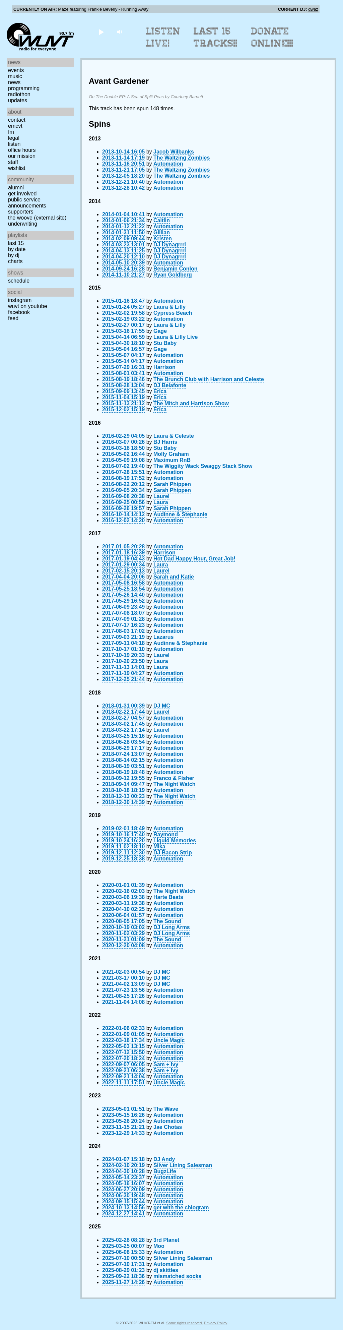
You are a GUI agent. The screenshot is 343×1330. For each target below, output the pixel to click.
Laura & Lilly (169, 307)
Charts (15, 261)
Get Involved (22, 193)
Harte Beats (168, 897)
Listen (14, 144)
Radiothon (19, 94)
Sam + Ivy (165, 1064)
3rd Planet (166, 1240)
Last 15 (16, 243)
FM (11, 132)
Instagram (19, 300)
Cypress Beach (172, 313)
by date (16, 249)
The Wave (165, 1109)
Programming (24, 88)
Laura (160, 502)
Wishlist (16, 168)
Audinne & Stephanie (180, 514)
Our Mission (22, 156)
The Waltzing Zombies (181, 158)
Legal (13, 138)
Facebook (19, 312)
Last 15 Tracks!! (215, 37)
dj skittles (165, 1270)
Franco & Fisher (173, 778)
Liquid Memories (174, 840)
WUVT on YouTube (27, 306)
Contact (16, 120)
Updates (17, 100)
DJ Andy (164, 1159)
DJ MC (161, 706)
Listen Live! (163, 37)
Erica (159, 391)
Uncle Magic (169, 1040)
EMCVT (15, 126)
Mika (159, 846)
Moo (158, 1246)
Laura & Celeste (173, 436)
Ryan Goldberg (172, 275)
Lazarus (163, 637)
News (14, 82)
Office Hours (22, 150)
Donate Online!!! (272, 37)
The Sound (167, 921)
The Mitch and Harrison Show (191, 403)
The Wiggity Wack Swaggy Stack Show (202, 466)
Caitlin (161, 220)
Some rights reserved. (184, 1323)
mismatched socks (177, 1276)
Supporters (20, 212)
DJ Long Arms (171, 927)
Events (16, 70)
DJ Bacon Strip (172, 852)
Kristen (162, 238)
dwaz (313, 9)
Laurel (161, 496)
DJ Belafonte (169, 385)
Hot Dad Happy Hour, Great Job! (194, 558)
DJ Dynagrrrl (169, 244)
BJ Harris (165, 442)
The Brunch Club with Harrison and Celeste (208, 379)
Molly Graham (171, 454)
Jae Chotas (167, 1127)
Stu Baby (165, 343)
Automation (168, 164)
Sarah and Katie (173, 577)
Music (15, 76)
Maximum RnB (172, 460)
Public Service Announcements (27, 202)
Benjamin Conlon (175, 268)
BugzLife (164, 1171)
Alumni (16, 187)
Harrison (164, 367)
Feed (13, 318)
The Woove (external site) (37, 218)
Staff (13, 162)
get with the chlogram (181, 1207)
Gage (160, 331)
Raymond (165, 834)
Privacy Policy (215, 1323)
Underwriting (22, 224)
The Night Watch (174, 784)
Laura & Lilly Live (175, 337)
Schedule (18, 281)
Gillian (161, 232)
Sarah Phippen (172, 484)
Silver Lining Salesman (182, 1165)
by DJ (13, 255)
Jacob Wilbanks (173, 152)
